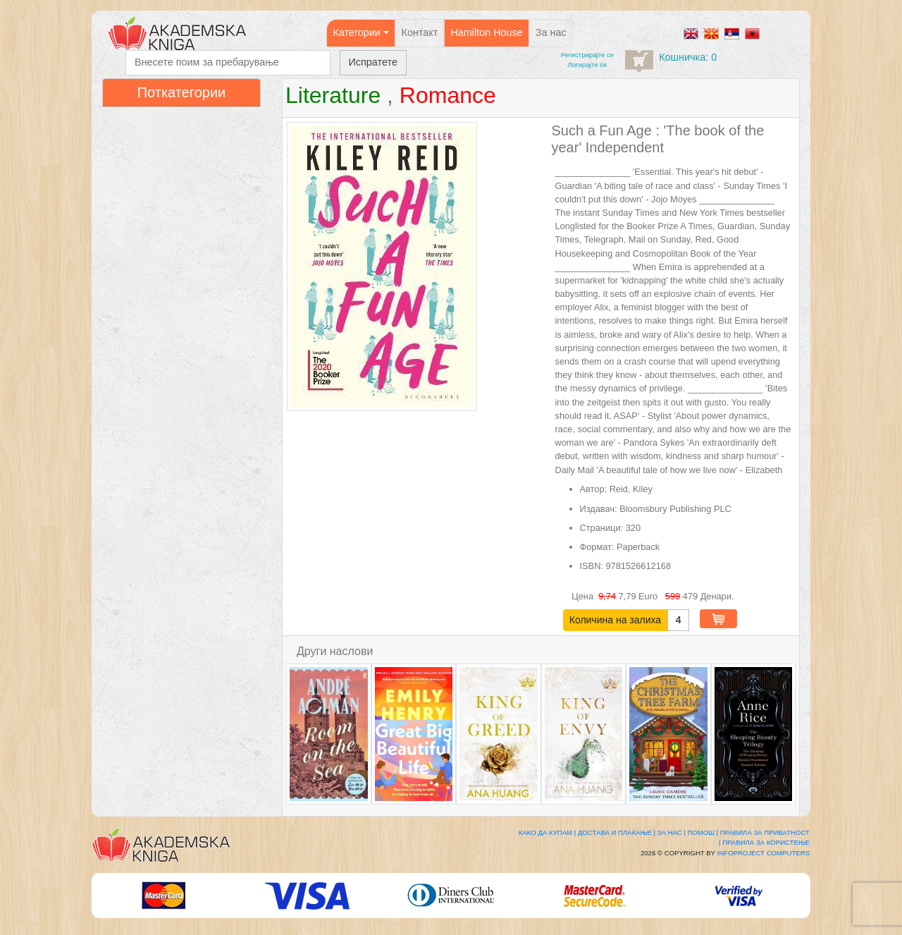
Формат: (597, 547)
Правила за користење (766, 842)
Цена (583, 596)
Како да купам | (547, 832)
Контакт (420, 32)
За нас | (671, 832)
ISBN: (591, 566)
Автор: (593, 489)
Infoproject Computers (763, 853)
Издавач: (598, 508)
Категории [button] (357, 32)
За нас (551, 32)
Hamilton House (486, 32)
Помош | (702, 832)
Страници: (602, 527)
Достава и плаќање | (616, 832)
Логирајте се (587, 64)
